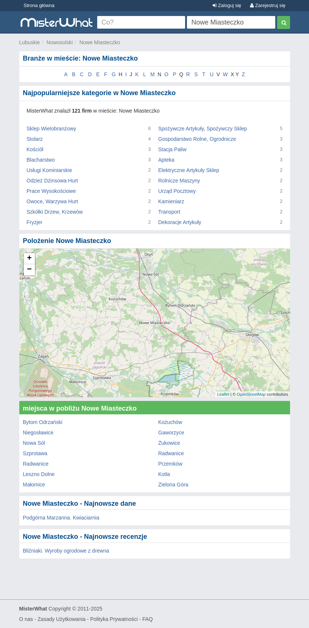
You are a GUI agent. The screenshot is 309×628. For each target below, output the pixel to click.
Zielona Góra (173, 485)
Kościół (35, 149)
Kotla (164, 474)
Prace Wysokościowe (51, 191)
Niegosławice (38, 433)
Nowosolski (59, 42)
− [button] (29, 269)
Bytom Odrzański (43, 422)
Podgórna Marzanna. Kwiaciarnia (61, 518)
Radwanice (171, 453)
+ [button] (29, 258)
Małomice (34, 485)
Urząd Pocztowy (177, 191)
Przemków (170, 464)
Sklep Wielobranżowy (51, 129)
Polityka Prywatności (114, 619)
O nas (26, 619)
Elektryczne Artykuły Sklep (188, 170)
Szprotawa (35, 453)
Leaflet (223, 394)
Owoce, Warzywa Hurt (52, 201)
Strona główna (39, 5)
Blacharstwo (41, 160)
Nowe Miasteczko (99, 42)
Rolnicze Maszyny (179, 181)
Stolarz (35, 139)
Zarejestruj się (267, 5)
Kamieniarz (171, 201)
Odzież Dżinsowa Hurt (52, 181)
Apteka (166, 160)
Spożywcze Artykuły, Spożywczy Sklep (202, 129)
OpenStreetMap (251, 394)
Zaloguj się (227, 5)
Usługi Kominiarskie (49, 170)
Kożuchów (170, 422)
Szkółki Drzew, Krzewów (55, 212)
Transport (169, 212)
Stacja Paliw (172, 149)
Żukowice (169, 443)
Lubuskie (29, 42)
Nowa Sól (34, 443)
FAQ (147, 619)
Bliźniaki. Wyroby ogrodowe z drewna (66, 551)
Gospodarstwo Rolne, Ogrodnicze (197, 139)
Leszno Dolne (39, 474)
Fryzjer (35, 222)
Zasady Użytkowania (61, 619)
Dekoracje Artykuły (179, 222)
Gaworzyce (171, 433)
